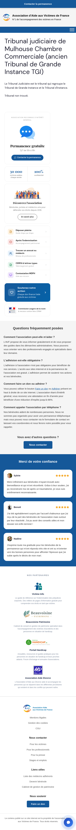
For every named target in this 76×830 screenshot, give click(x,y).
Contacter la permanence (38, 4)
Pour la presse (38, 755)
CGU (38, 728)
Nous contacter (38, 445)
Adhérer (56, 388)
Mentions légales (38, 717)
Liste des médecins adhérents (38, 776)
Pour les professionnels (38, 749)
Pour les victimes (38, 744)
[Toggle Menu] (72, 29)
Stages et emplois (38, 760)
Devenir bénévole (38, 781)
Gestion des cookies (38, 723)
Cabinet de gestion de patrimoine (38, 787)
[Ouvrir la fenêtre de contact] (68, 822)
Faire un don (41, 388)
